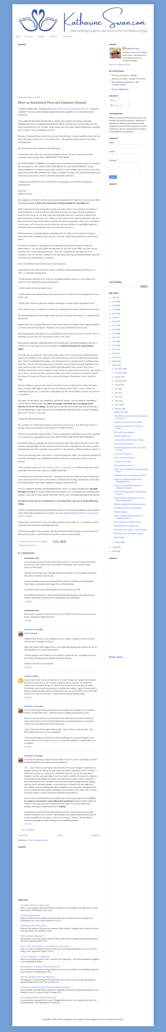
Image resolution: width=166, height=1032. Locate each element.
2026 (114, 297)
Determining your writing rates (126, 526)
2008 (114, 361)
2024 (114, 305)
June (117, 393)
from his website (25, 516)
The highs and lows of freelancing (127, 508)
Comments (116, 105)
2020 (114, 317)
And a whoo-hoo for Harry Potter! (127, 522)
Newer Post (23, 835)
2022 (114, 314)
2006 (114, 547)
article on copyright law (57, 467)
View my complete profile (119, 64)
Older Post (96, 835)
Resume (41, 36)
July (116, 389)
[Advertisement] (59, 72)
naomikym (28, 676)
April (117, 401)
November (119, 373)
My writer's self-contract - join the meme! (130, 530)
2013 (114, 341)
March (117, 405)
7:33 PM (27, 824)
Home (59, 835)
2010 (114, 353)
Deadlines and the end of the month (128, 422)
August (118, 385)
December (119, 369)
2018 (114, 321)
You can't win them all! (123, 454)
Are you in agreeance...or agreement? (35, 956)
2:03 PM (27, 667)
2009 (114, 357)
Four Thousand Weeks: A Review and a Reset (38, 997)
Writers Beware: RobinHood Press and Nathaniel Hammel (129, 499)
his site (43, 139)
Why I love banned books (124, 458)
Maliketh (102, 1019)
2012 (114, 345)
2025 (114, 302)
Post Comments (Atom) (38, 840)
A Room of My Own (122, 436)
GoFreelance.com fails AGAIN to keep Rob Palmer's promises (45, 987)
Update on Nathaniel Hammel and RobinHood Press (127, 480)
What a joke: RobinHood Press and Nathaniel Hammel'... (128, 486)
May (117, 397)
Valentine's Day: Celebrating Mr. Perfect (130, 475)
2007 (114, 365)
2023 (114, 309)
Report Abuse (116, 657)
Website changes (120, 512)
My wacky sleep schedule (124, 432)
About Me (67, 36)
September (119, 381)
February (118, 409)
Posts (114, 101)
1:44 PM (27, 621)
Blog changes (119, 537)
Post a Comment (28, 830)
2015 (114, 333)
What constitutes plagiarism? (31, 936)
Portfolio (54, 36)
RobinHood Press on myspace (83, 513)
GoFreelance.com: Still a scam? (33, 926)
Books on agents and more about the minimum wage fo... (128, 517)
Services (29, 36)
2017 (114, 325)
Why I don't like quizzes (123, 444)
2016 (114, 329)
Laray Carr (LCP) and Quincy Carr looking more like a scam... (45, 946)
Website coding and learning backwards (129, 504)
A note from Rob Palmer (30, 915)
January (118, 542)
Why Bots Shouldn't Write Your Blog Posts (37, 977)
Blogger (120, 1019)
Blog (18, 36)
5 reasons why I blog (122, 462)
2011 (114, 349)
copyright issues (30, 545)
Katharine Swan (31, 629)
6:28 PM (27, 698)
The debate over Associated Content (128, 533)
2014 (114, 337)
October (118, 377)
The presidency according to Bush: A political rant (40, 967)
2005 (114, 551)
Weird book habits (121, 412)
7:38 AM (27, 602)
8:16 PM (27, 747)
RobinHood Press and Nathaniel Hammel (70, 108)
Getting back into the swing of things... (129, 440)
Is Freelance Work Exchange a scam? (35, 905)
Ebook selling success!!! (123, 465)
